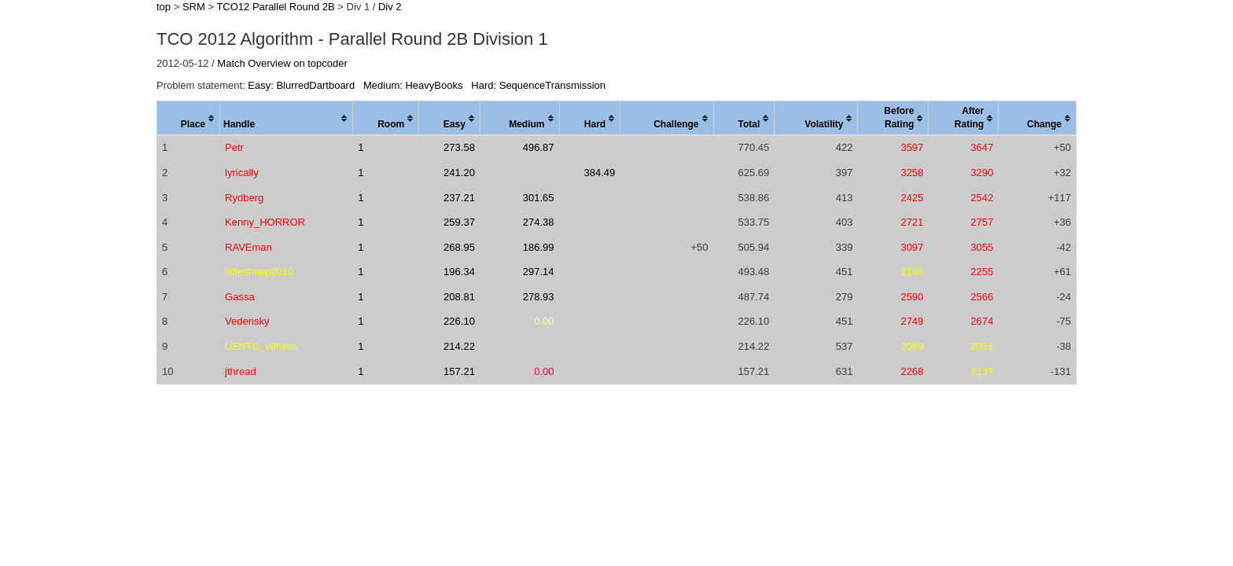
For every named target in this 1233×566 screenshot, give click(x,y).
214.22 (459, 346)
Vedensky (247, 321)
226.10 (459, 321)
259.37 (459, 222)
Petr (234, 147)
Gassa (240, 297)
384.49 (599, 172)
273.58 (459, 147)
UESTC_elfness (261, 346)
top (163, 7)
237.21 (459, 198)
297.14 (538, 271)
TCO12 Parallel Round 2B (275, 7)
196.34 (459, 271)
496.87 (538, 147)
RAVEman (248, 247)
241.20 (459, 172)
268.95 (459, 247)
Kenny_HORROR (265, 222)
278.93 (538, 297)
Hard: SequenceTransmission (538, 85)
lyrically (242, 172)
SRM (193, 7)
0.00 (544, 321)
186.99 (538, 247)
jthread (240, 371)
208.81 (459, 297)
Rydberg (244, 198)
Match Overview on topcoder (282, 63)
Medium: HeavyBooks (412, 85)
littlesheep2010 (259, 271)
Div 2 (390, 7)
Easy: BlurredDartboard (301, 85)
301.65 (538, 198)
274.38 (538, 222)
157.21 (459, 371)
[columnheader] (188, 118)
